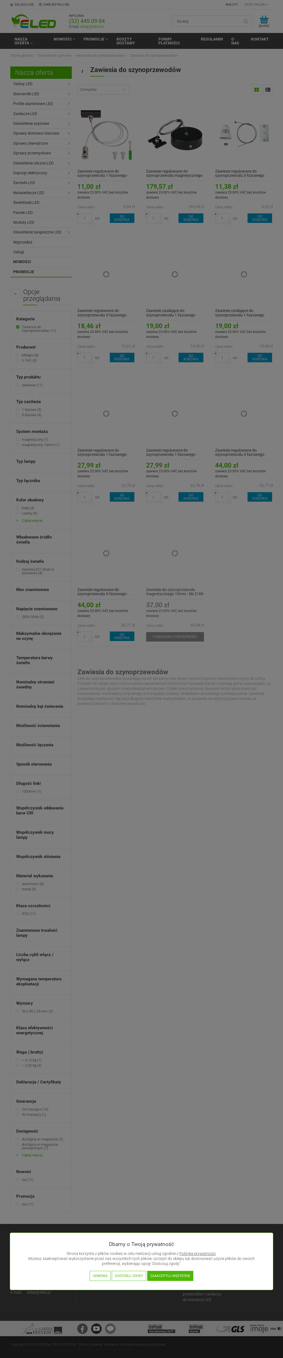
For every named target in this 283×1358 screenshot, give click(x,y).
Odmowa (100, 1276)
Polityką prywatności (197, 1253)
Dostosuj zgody (129, 1276)
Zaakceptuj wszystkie (170, 1276)
